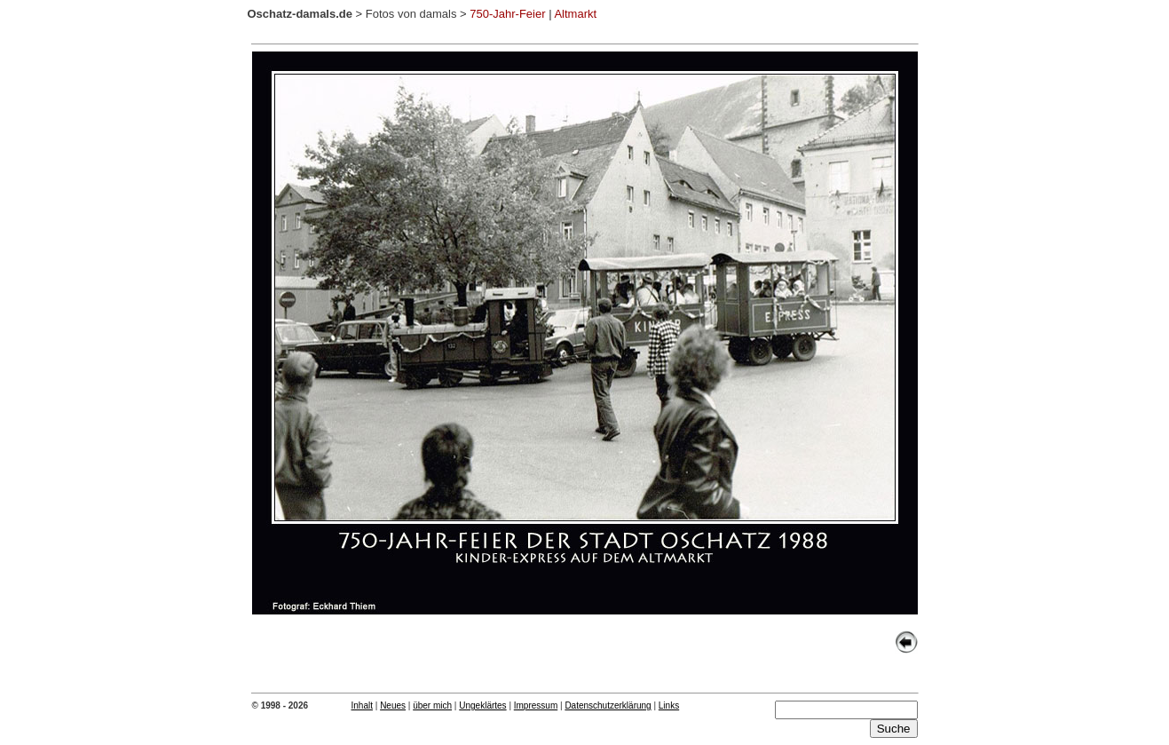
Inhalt (362, 705)
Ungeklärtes (482, 705)
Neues (393, 705)
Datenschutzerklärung (608, 705)
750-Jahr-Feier (507, 13)
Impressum (535, 705)
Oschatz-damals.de (300, 13)
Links (669, 705)
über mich (432, 705)
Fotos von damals (411, 13)
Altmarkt (575, 13)
